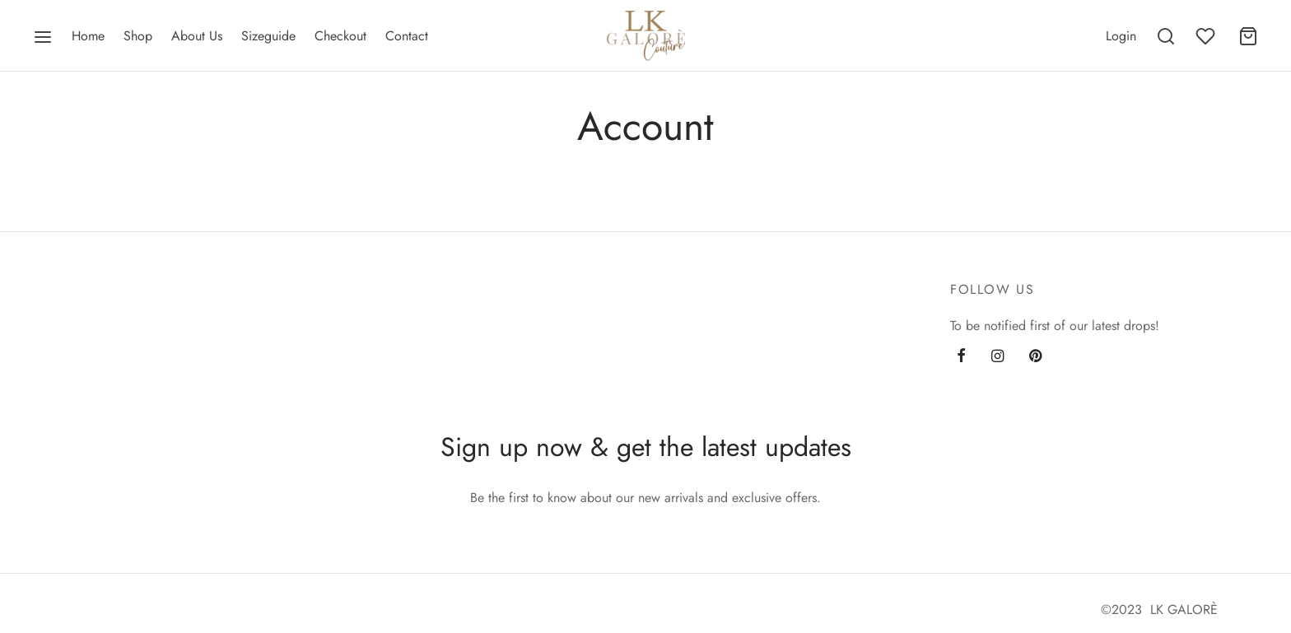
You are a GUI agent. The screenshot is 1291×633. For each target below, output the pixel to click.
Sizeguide (268, 35)
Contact (406, 35)
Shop (138, 35)
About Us (196, 35)
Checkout (340, 35)
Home (88, 35)
